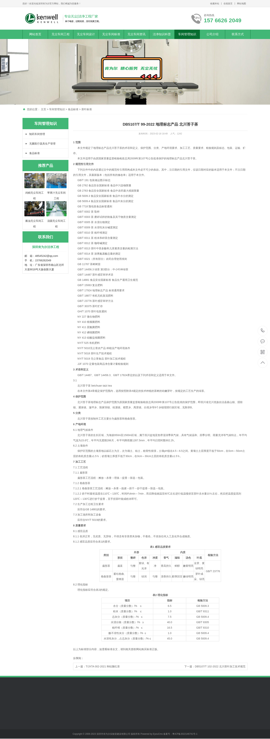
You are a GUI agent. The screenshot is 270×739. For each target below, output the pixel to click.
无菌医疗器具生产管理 (42, 143)
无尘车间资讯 (137, 34)
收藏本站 (214, 3)
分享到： (78, 658)
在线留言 (228, 3)
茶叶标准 (86, 109)
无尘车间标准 (111, 34)
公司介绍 (212, 34)
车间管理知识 (187, 34)
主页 (43, 109)
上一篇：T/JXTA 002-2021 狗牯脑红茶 (97, 666)
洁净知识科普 (162, 34)
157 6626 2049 (263, 331)
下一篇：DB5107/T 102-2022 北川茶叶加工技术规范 (214, 666)
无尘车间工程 (61, 34)
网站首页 (35, 34)
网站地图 (241, 3)
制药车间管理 (37, 134)
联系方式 (238, 34)
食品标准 (73, 109)
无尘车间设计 (86, 34)
